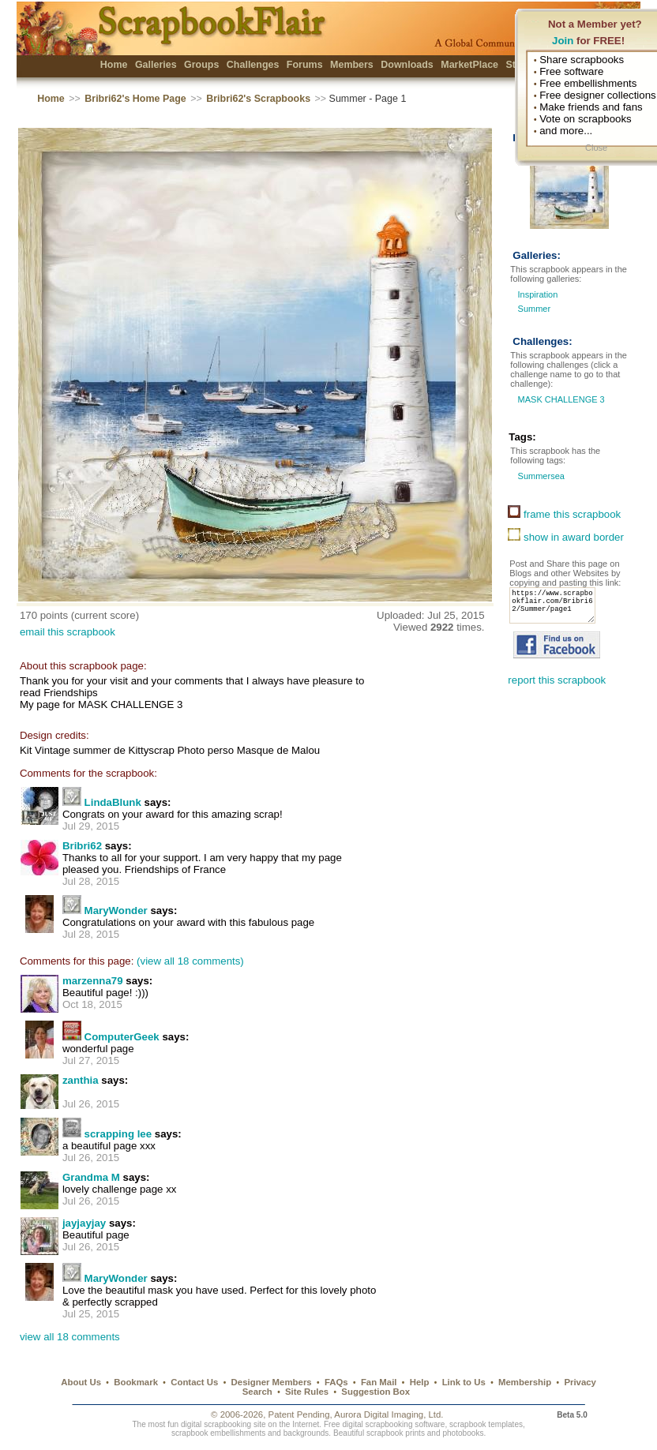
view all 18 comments (70, 1337)
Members (352, 64)
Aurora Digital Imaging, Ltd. (388, 1414)
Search (257, 1391)
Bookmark (136, 1382)
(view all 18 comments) (190, 961)
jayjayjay (84, 1223)
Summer (534, 308)
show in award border (566, 537)
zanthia (80, 1080)
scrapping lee (118, 1134)
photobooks (462, 1433)
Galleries (156, 64)
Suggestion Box (375, 1391)
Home (114, 64)
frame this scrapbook (564, 514)
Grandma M (91, 1177)
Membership (524, 1382)
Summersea (539, 476)
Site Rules (306, 1391)
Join (562, 41)
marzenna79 (92, 981)
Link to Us (464, 1382)
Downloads (407, 64)
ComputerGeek (122, 1037)
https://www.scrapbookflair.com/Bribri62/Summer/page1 (556, 610)
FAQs (336, 1382)
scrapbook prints (395, 1433)
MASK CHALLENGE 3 (559, 399)
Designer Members (271, 1382)
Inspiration (538, 294)
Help (420, 1382)
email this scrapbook (67, 632)
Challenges (253, 64)
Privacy (580, 1382)
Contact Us (194, 1382)
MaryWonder (116, 910)
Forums (305, 64)
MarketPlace (469, 64)
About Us (81, 1382)
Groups (201, 64)
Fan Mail (379, 1382)
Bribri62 (82, 846)
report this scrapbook (557, 689)
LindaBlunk (112, 802)
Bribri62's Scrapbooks (258, 98)
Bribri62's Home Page (135, 98)
